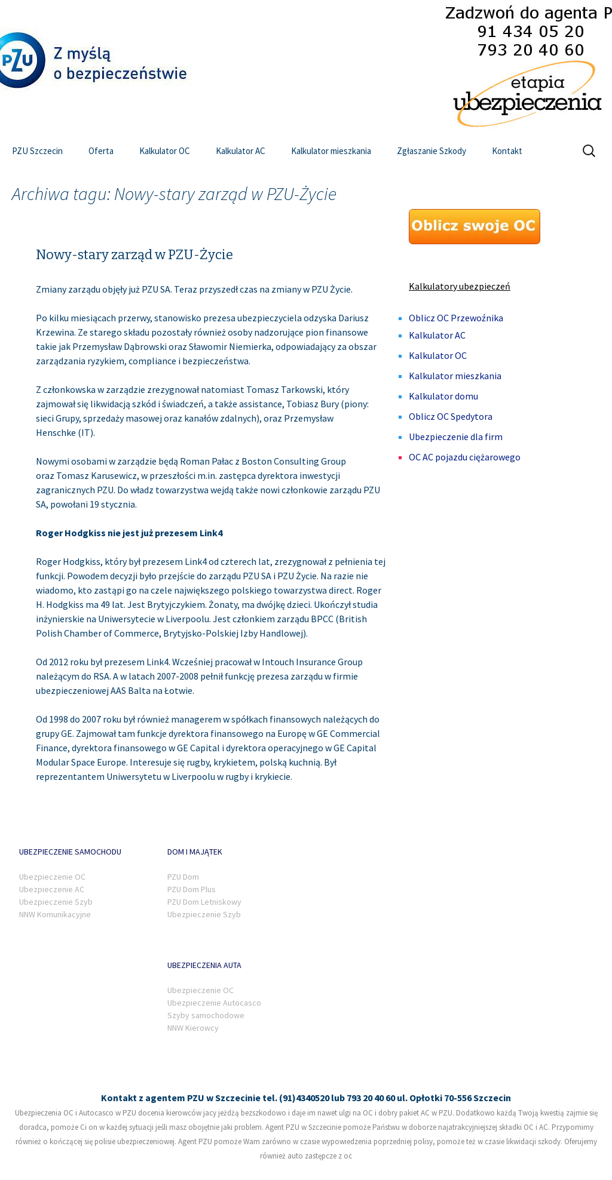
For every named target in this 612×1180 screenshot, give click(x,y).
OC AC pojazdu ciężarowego (465, 457)
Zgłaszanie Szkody (431, 150)
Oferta (101, 150)
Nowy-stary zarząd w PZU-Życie (134, 255)
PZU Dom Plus (191, 889)
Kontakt (507, 150)
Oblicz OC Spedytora (450, 416)
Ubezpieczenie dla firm (456, 436)
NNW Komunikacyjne (55, 914)
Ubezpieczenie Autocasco (214, 1002)
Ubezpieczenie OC (52, 876)
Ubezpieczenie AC (51, 889)
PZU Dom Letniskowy (204, 901)
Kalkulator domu (443, 396)
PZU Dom (183, 876)
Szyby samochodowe (205, 1015)
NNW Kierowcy (193, 1027)
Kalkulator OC (164, 150)
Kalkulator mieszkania (331, 150)
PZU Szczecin (37, 150)
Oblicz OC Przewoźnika (456, 318)
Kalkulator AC (240, 150)
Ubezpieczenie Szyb (56, 901)
